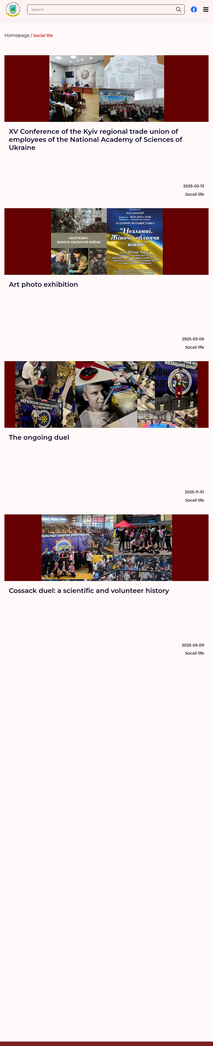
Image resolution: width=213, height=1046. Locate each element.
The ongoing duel (39, 437)
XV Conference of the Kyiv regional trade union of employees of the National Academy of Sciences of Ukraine (95, 139)
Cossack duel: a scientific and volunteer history (89, 591)
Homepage (17, 35)
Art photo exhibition (43, 284)
